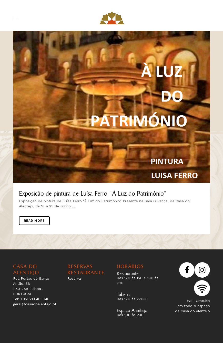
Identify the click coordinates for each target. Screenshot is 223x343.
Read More (34, 221)
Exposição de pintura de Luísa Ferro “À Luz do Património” (93, 192)
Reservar (74, 278)
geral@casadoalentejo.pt (34, 304)
